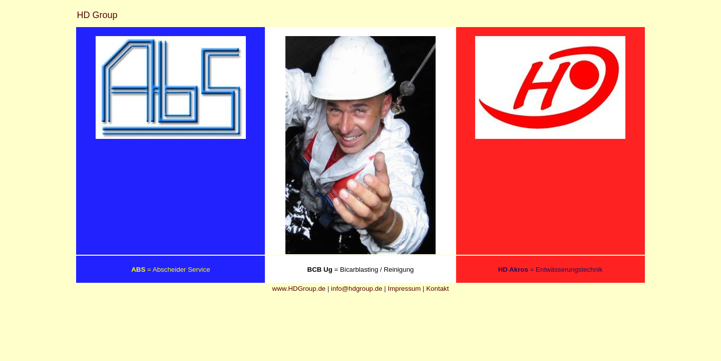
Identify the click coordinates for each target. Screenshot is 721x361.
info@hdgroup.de (356, 288)
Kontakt (437, 288)
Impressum (404, 288)
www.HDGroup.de (299, 288)
